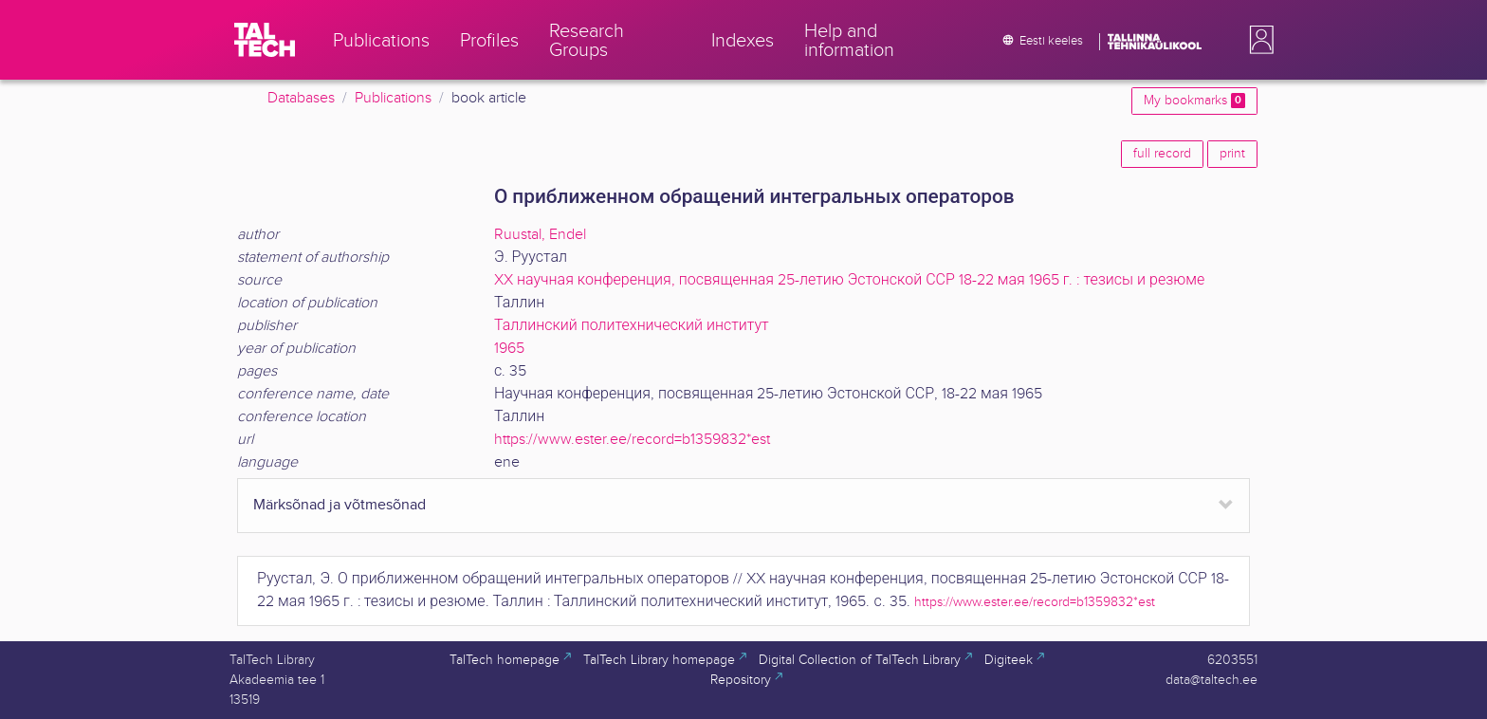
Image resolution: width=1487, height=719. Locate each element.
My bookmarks (1194, 100)
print (1232, 153)
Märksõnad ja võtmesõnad (339, 505)
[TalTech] (264, 40)
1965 (509, 349)
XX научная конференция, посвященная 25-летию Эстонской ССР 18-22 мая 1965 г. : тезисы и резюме (849, 280)
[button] (1257, 40)
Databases (301, 98)
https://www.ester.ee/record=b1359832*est (632, 440)
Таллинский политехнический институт (631, 326)
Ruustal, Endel (540, 235)
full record (1162, 153)
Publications (393, 98)
